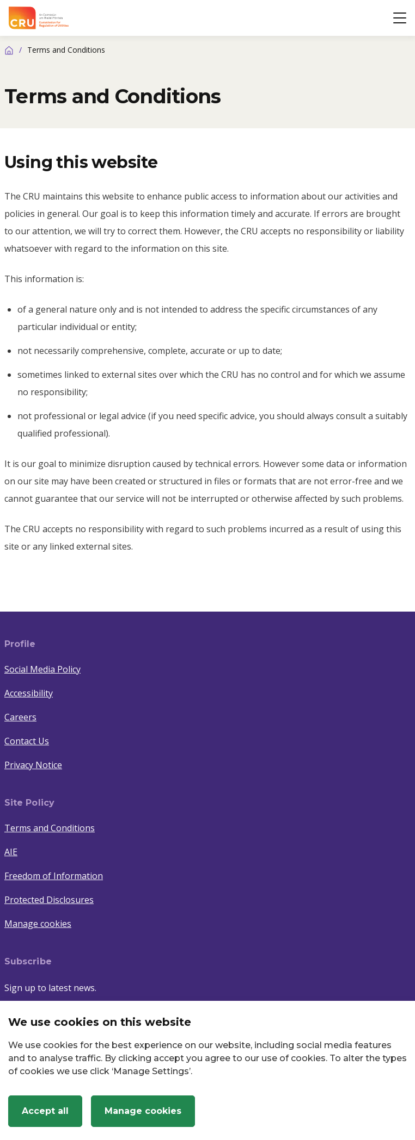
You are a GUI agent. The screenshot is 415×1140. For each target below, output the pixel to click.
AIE (10, 851)
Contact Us (26, 741)
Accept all (45, 1111)
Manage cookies (37, 923)
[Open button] (399, 18)
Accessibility (28, 693)
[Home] (9, 50)
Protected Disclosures (49, 899)
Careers (20, 717)
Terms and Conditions (49, 828)
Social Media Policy (42, 669)
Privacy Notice (33, 764)
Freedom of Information (53, 875)
